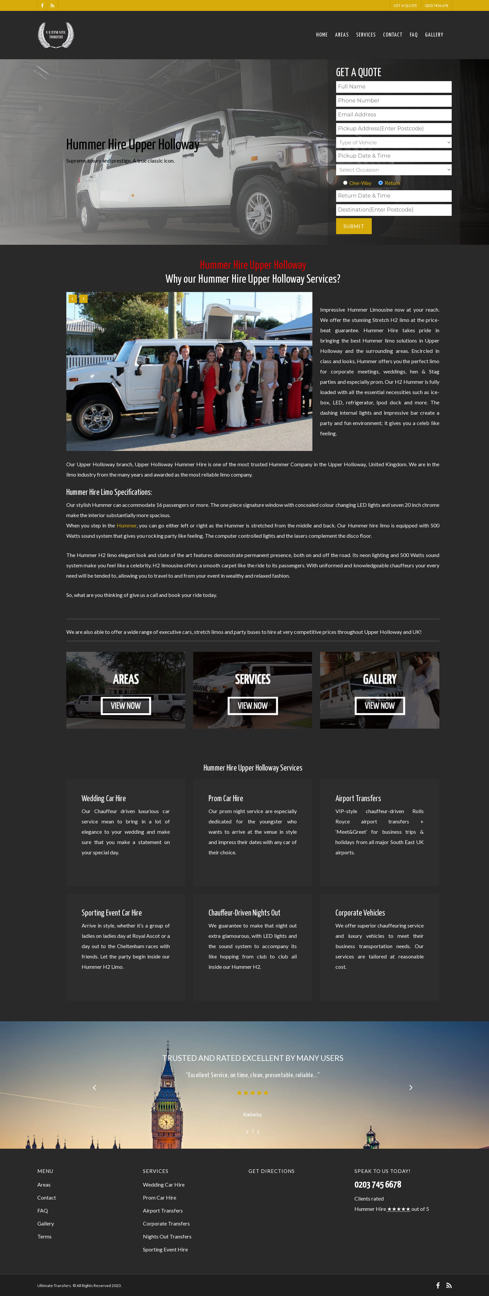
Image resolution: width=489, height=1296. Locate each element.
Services (366, 35)
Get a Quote (405, 5)
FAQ (414, 35)
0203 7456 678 (436, 5)
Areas (342, 35)
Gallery (434, 35)
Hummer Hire (370, 1209)
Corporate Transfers (166, 1223)
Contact (392, 35)
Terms (44, 1236)
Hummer (127, 525)
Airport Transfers (163, 1210)
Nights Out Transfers (167, 1236)
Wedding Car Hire (164, 1184)
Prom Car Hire (159, 1197)
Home (322, 35)
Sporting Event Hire (165, 1249)
